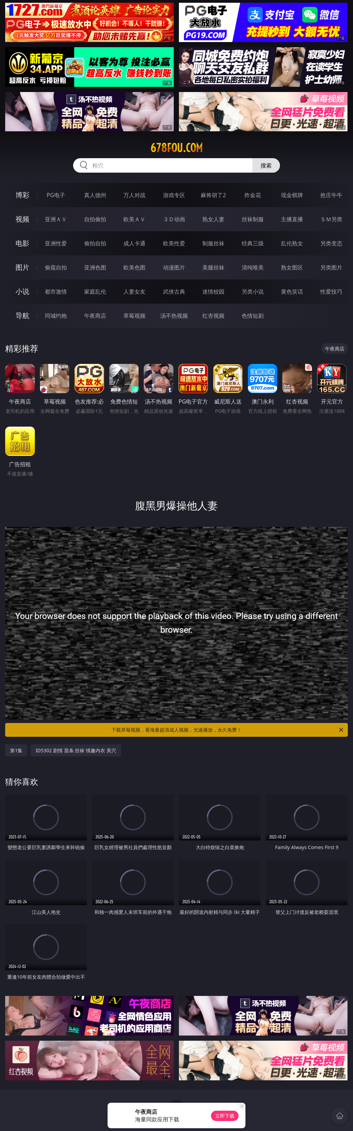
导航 (22, 315)
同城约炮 (56, 315)
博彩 (22, 195)
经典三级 (253, 243)
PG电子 (56, 195)
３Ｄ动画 (174, 219)
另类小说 (253, 291)
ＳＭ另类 (331, 219)
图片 (22, 267)
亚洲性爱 (56, 243)
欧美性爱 (174, 243)
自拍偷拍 (95, 219)
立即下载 (224, 1115)
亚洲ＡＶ (56, 219)
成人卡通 (134, 243)
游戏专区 (174, 195)
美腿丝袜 (213, 267)
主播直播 (292, 219)
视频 (22, 219)
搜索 (266, 165)
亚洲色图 (95, 267)
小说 (22, 291)
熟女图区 (292, 267)
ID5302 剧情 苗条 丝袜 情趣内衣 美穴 (76, 750)
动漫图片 (174, 267)
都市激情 (56, 291)
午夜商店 (95, 315)
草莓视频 (134, 315)
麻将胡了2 (213, 195)
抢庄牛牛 (331, 195)
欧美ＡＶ (134, 219)
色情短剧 (253, 315)
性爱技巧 (331, 291)
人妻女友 (134, 291)
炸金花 (252, 195)
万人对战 (134, 195)
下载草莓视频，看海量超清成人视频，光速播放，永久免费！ (227, 730)
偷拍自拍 (95, 243)
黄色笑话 (292, 291)
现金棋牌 (292, 195)
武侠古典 (174, 291)
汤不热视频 (174, 315)
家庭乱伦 (95, 291)
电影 (22, 243)
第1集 (16, 750)
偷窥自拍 (56, 267)
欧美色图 (134, 267)
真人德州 (95, 195)
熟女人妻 (213, 219)
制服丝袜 (213, 243)
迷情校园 (213, 291)
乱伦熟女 (292, 243)
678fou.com (176, 148)
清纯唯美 (253, 267)
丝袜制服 (253, 219)
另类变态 (331, 243)
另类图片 (331, 267)
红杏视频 (213, 315)
